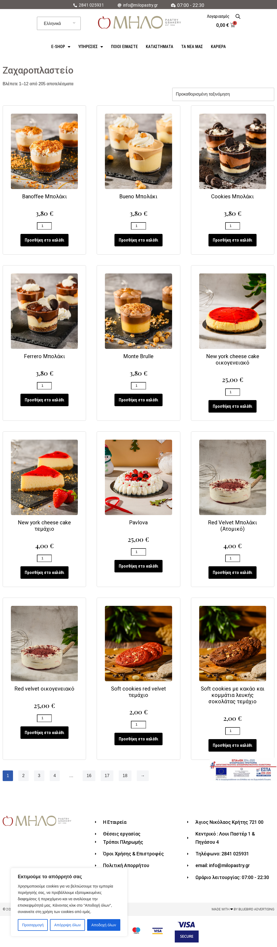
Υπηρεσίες (90, 47)
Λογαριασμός (218, 16)
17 (107, 777)
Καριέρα (218, 46)
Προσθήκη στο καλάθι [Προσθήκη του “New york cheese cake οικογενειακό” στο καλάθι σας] (232, 407)
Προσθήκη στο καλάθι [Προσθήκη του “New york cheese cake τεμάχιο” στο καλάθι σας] (44, 573)
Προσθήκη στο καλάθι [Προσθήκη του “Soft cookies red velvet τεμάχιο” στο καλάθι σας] (138, 740)
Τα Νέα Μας (192, 46)
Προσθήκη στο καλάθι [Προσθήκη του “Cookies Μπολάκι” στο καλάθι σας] (232, 240)
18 (125, 777)
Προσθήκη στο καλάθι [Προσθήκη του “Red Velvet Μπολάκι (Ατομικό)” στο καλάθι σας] (232, 573)
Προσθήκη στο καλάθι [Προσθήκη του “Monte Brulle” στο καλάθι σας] (138, 400)
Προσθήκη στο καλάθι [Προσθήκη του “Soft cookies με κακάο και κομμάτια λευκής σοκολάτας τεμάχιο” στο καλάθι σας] (232, 746)
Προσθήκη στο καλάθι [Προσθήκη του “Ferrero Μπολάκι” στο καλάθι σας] (44, 400)
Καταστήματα (159, 46)
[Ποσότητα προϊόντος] (44, 226)
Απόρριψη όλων (67, 925)
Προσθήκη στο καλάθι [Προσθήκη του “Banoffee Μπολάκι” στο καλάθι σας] (44, 240)
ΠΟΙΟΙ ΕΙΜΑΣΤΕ (124, 46)
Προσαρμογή (33, 925)
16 (89, 777)
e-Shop (60, 47)
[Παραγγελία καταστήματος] (223, 94)
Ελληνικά (52, 23)
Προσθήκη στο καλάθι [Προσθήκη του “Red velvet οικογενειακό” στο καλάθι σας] (44, 733)
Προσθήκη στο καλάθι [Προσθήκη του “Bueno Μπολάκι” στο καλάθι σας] (138, 240)
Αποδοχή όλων (103, 925)
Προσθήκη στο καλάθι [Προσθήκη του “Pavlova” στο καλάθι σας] (138, 567)
